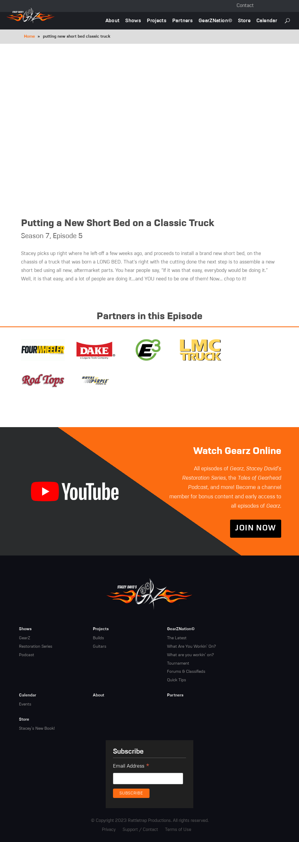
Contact (245, 5)
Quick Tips (176, 680)
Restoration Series (35, 646)
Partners (182, 20)
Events (25, 704)
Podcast (26, 655)
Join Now (255, 528)
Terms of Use (178, 829)
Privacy (109, 829)
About (112, 20)
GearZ (24, 638)
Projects (156, 20)
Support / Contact (140, 829)
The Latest (177, 638)
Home (29, 36)
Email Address (131, 767)
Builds (98, 638)
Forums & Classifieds (186, 672)
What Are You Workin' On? (191, 646)
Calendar (266, 20)
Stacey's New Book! (37, 728)
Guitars (99, 646)
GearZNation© (215, 20)
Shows (133, 20)
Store (244, 20)
